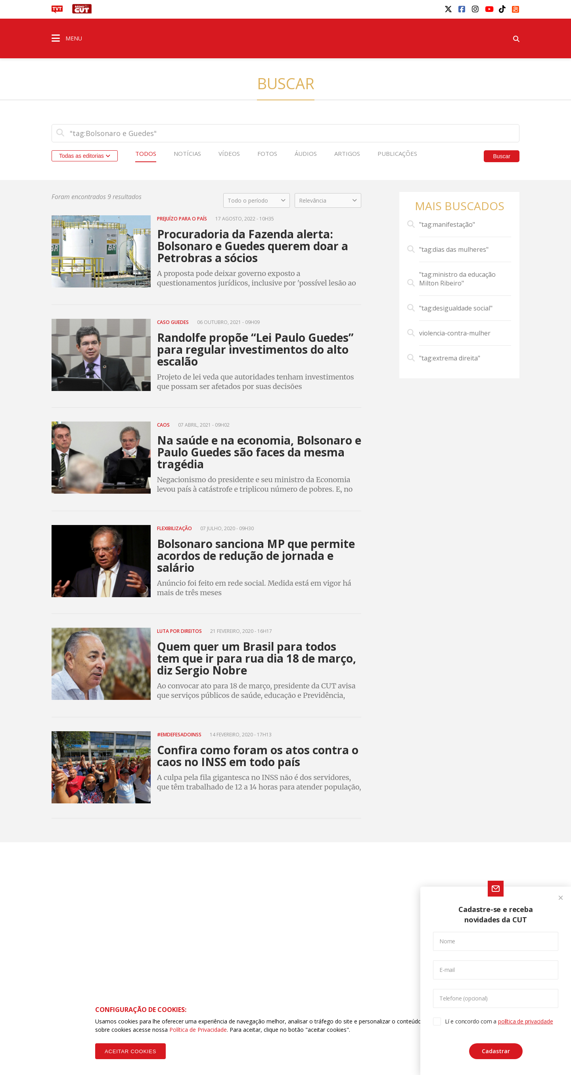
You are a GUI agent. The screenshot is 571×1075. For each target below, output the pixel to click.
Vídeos (229, 153)
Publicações (397, 153)
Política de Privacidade (198, 1029)
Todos (145, 153)
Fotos (267, 153)
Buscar (501, 156)
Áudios (306, 153)
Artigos (347, 153)
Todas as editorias (84, 156)
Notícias (187, 153)
